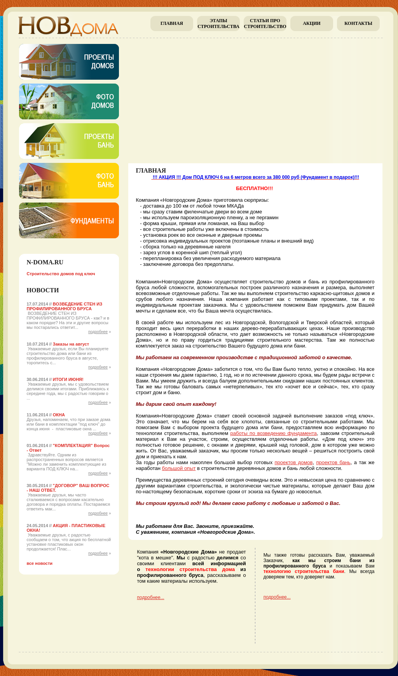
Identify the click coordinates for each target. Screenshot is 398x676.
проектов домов (294, 462)
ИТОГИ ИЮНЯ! (68, 379)
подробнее (98, 332)
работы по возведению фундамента (273, 433)
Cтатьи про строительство (265, 23)
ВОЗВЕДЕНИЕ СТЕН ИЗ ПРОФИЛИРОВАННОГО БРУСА (65, 306)
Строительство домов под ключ (61, 273)
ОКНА (59, 414)
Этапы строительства (218, 23)
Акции (311, 23)
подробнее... (150, 597)
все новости (40, 563)
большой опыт (179, 468)
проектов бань (333, 462)
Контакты (358, 23)
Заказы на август (71, 344)
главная (172, 23)
